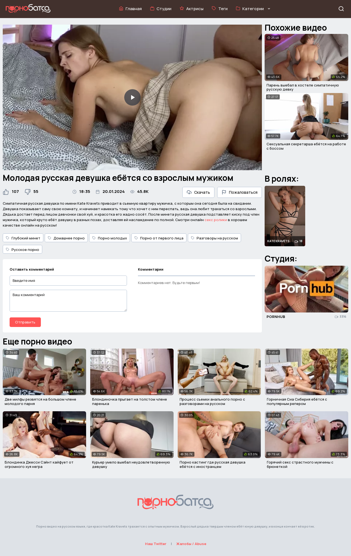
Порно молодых (109, 238)
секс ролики (216, 219)
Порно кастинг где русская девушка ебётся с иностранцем (212, 464)
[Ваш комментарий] (68, 301)
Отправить (25, 322)
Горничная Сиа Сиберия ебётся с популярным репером (297, 401)
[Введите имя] (68, 281)
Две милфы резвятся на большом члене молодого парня (40, 401)
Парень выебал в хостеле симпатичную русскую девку (303, 87)
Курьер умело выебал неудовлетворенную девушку (131, 464)
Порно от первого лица (158, 238)
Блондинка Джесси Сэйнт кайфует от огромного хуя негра (39, 464)
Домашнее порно (66, 238)
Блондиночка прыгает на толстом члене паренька (129, 401)
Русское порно (22, 249)
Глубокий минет (23, 238)
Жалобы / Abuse (191, 543)
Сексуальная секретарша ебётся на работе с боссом (306, 146)
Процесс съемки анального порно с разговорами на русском (212, 401)
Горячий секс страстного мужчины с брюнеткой (300, 464)
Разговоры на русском (214, 238)
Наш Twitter (155, 543)
